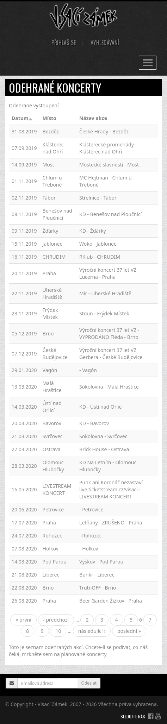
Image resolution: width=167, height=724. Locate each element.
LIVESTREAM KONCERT (57, 489)
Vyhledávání (105, 42)
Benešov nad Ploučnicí (57, 214)
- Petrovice (91, 509)
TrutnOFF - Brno (97, 587)
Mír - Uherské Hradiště (105, 293)
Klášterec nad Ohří (53, 148)
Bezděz (51, 131)
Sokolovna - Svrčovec (103, 436)
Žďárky (50, 230)
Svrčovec (53, 436)
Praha (49, 273)
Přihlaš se (63, 42)
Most (48, 164)
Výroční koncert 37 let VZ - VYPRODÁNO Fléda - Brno (109, 333)
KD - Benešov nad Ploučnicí (110, 214)
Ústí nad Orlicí (52, 407)
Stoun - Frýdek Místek (104, 313)
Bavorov (52, 423)
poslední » (129, 631)
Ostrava (52, 449)
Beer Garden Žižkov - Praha (110, 600)
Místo (49, 118)
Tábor (49, 197)
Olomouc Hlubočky (53, 466)
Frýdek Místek (50, 313)
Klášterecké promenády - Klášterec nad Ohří (108, 148)
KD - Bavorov (94, 423)
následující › (92, 631)
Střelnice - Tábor (98, 197)
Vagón (50, 370)
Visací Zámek (53, 704)
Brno (48, 333)
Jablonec (52, 243)
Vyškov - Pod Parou (101, 561)
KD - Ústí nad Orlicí (101, 406)
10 (58, 631)
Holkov (50, 548)
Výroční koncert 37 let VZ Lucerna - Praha (107, 273)
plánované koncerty (83, 654)
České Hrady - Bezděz (104, 131)
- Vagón (88, 370)
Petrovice (53, 509)
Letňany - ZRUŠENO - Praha (110, 522)
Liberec (51, 574)
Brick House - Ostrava (104, 449)
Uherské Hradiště (52, 293)
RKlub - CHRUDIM (99, 256)
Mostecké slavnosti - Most (109, 164)
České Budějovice (55, 353)
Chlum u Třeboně (52, 181)
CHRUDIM (54, 256)
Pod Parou (55, 561)
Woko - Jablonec (97, 243)
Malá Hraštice (52, 387)
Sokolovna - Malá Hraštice (109, 386)
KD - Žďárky (92, 230)
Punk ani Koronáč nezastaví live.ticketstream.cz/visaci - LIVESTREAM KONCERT (111, 489)
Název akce (93, 118)
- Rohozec (90, 535)
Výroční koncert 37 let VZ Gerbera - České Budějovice (110, 353)
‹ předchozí (56, 619)
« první (23, 619)
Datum (22, 118)
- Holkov (88, 548)
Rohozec (52, 535)
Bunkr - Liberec (96, 574)
